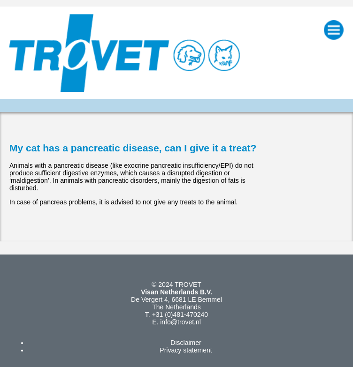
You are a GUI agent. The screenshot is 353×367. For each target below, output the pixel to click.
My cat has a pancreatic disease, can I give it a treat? (132, 147)
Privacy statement (186, 350)
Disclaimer (185, 342)
